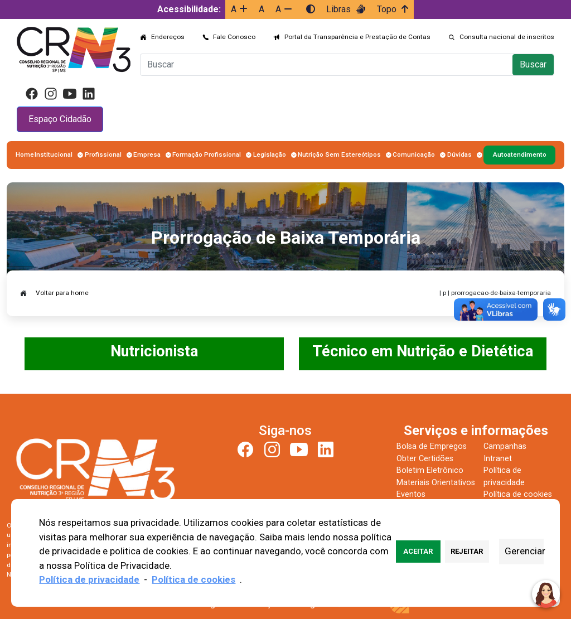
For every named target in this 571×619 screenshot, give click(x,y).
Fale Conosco (234, 37)
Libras (346, 9)
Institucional (53, 154)
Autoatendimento (519, 154)
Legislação (269, 154)
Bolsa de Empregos (431, 446)
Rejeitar (467, 551)
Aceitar (418, 551)
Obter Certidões (424, 458)
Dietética (502, 351)
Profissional (103, 154)
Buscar (533, 64)
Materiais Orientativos (435, 482)
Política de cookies (517, 494)
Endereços (168, 37)
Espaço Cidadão (59, 119)
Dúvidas (459, 154)
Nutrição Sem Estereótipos (339, 154)
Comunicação (414, 154)
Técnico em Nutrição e (391, 351)
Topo (392, 9)
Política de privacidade (89, 579)
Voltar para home (62, 293)
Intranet (497, 458)
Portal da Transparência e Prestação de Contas (357, 37)
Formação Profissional (206, 154)
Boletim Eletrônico (429, 470)
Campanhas (504, 446)
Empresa (147, 154)
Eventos (410, 494)
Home (25, 154)
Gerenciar (524, 551)
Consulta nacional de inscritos (506, 37)
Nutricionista (154, 351)
